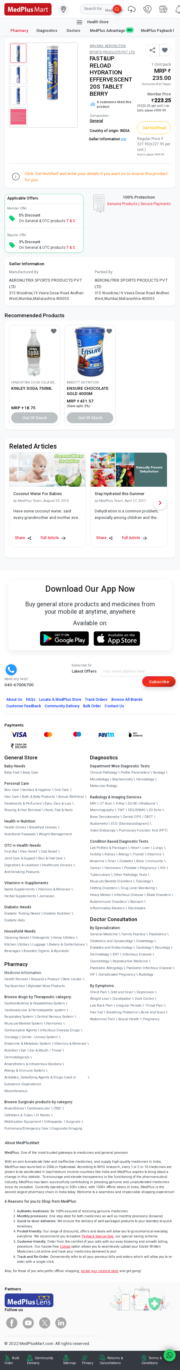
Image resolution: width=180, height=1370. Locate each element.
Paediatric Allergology (106, 968)
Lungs (158, 848)
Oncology (11, 1037)
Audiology (146, 975)
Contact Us (114, 706)
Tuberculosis (100, 875)
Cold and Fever (121, 992)
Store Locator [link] (72, 979)
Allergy (124, 854)
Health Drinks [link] (15, 827)
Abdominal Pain (102, 1019)
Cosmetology (99, 961)
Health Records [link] (16, 979)
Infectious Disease (128, 895)
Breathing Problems (121, 1012)
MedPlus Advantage (111, 30)
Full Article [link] (53, 538)
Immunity (155, 861)
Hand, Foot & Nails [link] (58, 810)
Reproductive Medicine (130, 961)
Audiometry (99, 824)
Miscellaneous (15, 1091)
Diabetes (126, 861)
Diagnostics (47, 31)
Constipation (121, 999)
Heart (135, 848)
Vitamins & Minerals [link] (54, 889)
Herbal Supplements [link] (20, 896)
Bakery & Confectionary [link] (67, 944)
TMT (121, 810)
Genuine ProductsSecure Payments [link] (139, 204)
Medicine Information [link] (22, 973)
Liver (146, 848)
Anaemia (97, 861)
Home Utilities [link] (64, 938)
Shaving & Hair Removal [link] (22, 810)
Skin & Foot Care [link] (50, 858)
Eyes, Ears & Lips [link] (58, 803)
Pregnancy (148, 868)
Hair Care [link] (11, 797)
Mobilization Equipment (22, 1122)
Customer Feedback (23, 706)
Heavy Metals (100, 895)
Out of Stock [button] (34, 417)
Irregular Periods (129, 1005)
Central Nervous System (55, 1017)
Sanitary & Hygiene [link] (36, 790)
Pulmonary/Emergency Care (26, 1128)
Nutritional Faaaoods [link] (20, 834)
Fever (112, 861)
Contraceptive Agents (20, 1030)
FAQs (30, 699)
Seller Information (107, 139)
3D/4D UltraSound (141, 803)
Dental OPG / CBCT (138, 817)
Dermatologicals (16, 1057)
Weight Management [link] (55, 834)
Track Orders (96, 699)
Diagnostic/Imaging (67, 1128)
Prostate (130, 868)
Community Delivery (62, 706)
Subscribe (159, 681)
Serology (159, 773)
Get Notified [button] (154, 127)
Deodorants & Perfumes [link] (23, 803)
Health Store (92, 22)
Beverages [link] (12, 951)
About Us (14, 699)
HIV (162, 868)
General (96, 121)
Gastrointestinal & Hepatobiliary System (34, 1003)
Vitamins (154, 854)
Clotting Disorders (103, 888)
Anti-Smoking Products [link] (21, 872)
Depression (145, 992)
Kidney (110, 854)
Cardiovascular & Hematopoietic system (35, 1010)
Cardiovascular (38, 1108)
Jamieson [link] (47, 896)
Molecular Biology (103, 786)
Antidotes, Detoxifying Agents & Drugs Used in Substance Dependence (40, 1080)
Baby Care (30, 773)
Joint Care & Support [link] (19, 858)
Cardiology (143, 948)
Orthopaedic (53, 1122)
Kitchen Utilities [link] (16, 944)
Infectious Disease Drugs (60, 1030)
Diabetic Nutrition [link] (56, 913)
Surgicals (73, 1122)
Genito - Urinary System (39, 1037)
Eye (23, 1050)
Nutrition (11, 1050)
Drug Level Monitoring (138, 888)
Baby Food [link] (12, 773)
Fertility (95, 854)
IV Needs (43, 1115)
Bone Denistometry (104, 817)
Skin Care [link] (11, 790)
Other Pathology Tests (130, 875)
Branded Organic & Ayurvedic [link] (46, 951)
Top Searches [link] (14, 986)
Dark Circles (144, 999)
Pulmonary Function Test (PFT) (143, 830)
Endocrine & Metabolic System (27, 1044)
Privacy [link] (87, 1363)
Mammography (102, 810)
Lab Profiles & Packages (108, 848)
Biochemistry (122, 779)
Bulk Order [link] (11, 1360)
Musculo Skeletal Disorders (111, 881)
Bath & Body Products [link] (38, 797)
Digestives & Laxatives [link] (21, 865)
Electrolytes (137, 908)
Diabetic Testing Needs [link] (22, 913)
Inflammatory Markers (107, 908)
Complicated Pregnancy (116, 975)
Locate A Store (60, 699)
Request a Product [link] (45, 979)
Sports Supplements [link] (19, 889)
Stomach (136, 902)
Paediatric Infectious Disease (149, 968)
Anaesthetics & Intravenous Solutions (33, 1064)
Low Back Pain (101, 1005)
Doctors (74, 31)
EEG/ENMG (137, 810)
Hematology (145, 779)
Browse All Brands (127, 699)
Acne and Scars (153, 1012)
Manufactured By (23, 272)
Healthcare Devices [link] (57, 865)
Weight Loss (99, 999)
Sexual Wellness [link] (71, 797)
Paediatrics (157, 934)
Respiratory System (19, 1017)
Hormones (54, 1023)
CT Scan (106, 803)
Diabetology (145, 941)
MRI (93, 803)
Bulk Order (92, 706)
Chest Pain (98, 992)
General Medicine (104, 934)
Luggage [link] (39, 944)
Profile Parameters (135, 773)
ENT (116, 954)
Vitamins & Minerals (70, 1044)
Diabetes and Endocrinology (111, 948)
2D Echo (155, 810)
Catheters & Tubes (18, 1115)
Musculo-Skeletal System (23, 1023)
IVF (92, 975)
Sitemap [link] (69, 1363)
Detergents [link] (40, 938)
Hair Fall (96, 1012)
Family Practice (133, 934)
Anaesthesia (14, 1108)
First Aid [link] (10, 852)
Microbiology (99, 779)
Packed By (104, 272)
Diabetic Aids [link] (14, 920)
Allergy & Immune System (24, 1071)
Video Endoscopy (102, 830)
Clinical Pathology (103, 773)
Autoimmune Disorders (108, 902)
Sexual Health (128, 1019)
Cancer (95, 868)
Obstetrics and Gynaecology (111, 941)
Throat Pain (154, 1005)
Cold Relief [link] (49, 852)
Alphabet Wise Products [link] (46, 986)
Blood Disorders (159, 895)
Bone (140, 861)
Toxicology (143, 881)
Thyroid (138, 854)
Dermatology (99, 954)
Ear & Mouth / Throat (45, 1050)
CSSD (57, 1108)
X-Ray (120, 803)
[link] (28, 8)
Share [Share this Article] (23, 538)
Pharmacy (19, 31)
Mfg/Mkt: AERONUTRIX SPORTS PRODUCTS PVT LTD (112, 49)
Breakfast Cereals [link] (43, 827)
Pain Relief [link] (28, 852)
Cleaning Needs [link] (16, 938)
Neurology (162, 948)
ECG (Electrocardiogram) (130, 824)
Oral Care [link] (61, 790)
